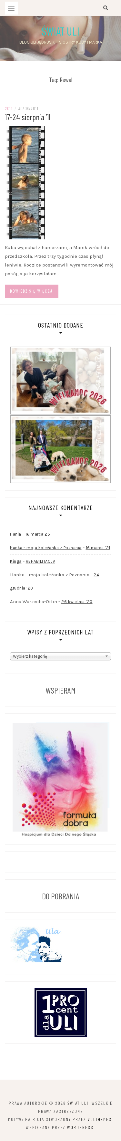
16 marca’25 (37, 534)
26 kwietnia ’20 (77, 601)
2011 (8, 108)
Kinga (16, 561)
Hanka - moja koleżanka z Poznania (46, 547)
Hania (15, 534)
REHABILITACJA (40, 561)
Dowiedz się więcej (31, 291)
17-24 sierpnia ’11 (27, 117)
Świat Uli (60, 31)
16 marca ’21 (98, 547)
